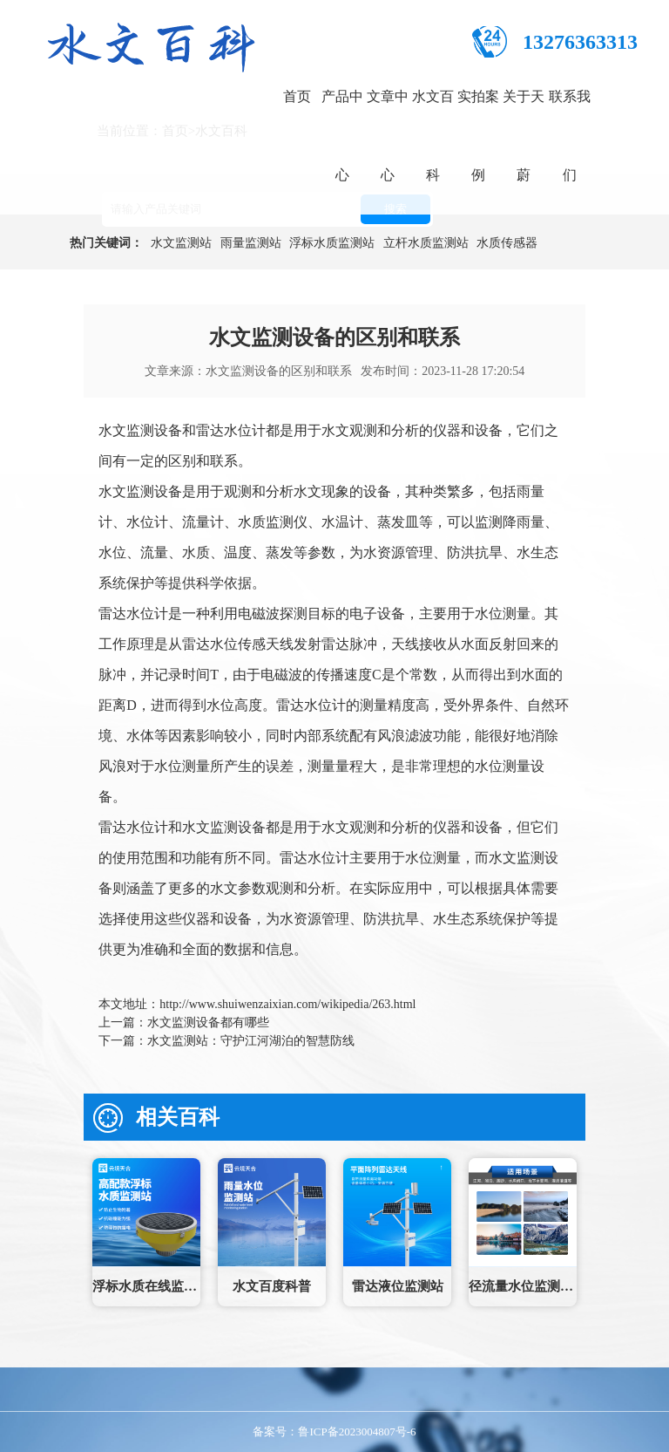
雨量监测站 (250, 242)
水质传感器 (506, 242)
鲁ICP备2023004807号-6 (357, 1431)
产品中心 (342, 135)
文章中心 (388, 135)
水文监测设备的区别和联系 (279, 371)
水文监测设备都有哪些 (208, 1022)
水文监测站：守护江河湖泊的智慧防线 (251, 1040)
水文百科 (433, 135)
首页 (297, 96)
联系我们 (570, 135)
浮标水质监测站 (332, 242)
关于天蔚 (523, 135)
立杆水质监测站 (426, 242)
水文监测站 (181, 242)
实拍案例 (478, 135)
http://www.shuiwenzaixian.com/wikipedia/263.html (287, 1004)
